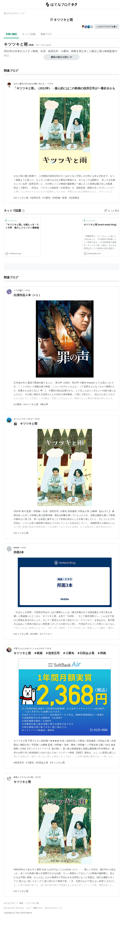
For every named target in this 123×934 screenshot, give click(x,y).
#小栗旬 (46, 197)
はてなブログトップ (53, 908)
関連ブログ (46, 34)
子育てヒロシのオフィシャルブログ (29, 648)
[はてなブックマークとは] (23, 210)
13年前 (38, 777)
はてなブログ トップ (14, 13)
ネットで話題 (29, 34)
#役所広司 (35, 197)
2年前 (50, 84)
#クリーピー (46, 634)
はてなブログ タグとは (14, 908)
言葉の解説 (11, 34)
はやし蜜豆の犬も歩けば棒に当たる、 (30, 84)
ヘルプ (28, 908)
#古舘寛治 (74, 197)
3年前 (27, 290)
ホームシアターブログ (23, 419)
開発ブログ (38, 908)
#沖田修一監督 (59, 197)
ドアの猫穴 (18, 290)
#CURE (34, 634)
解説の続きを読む (61, 57)
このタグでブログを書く (106, 27)
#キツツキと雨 (21, 197)
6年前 (48, 648)
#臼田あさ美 (42, 762)
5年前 (37, 419)
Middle (16, 548)
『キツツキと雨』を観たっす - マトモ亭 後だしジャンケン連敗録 (22, 226)
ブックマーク (11, 220)
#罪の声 (44, 404)
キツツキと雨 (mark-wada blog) (100, 224)
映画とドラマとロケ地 (23, 777)
